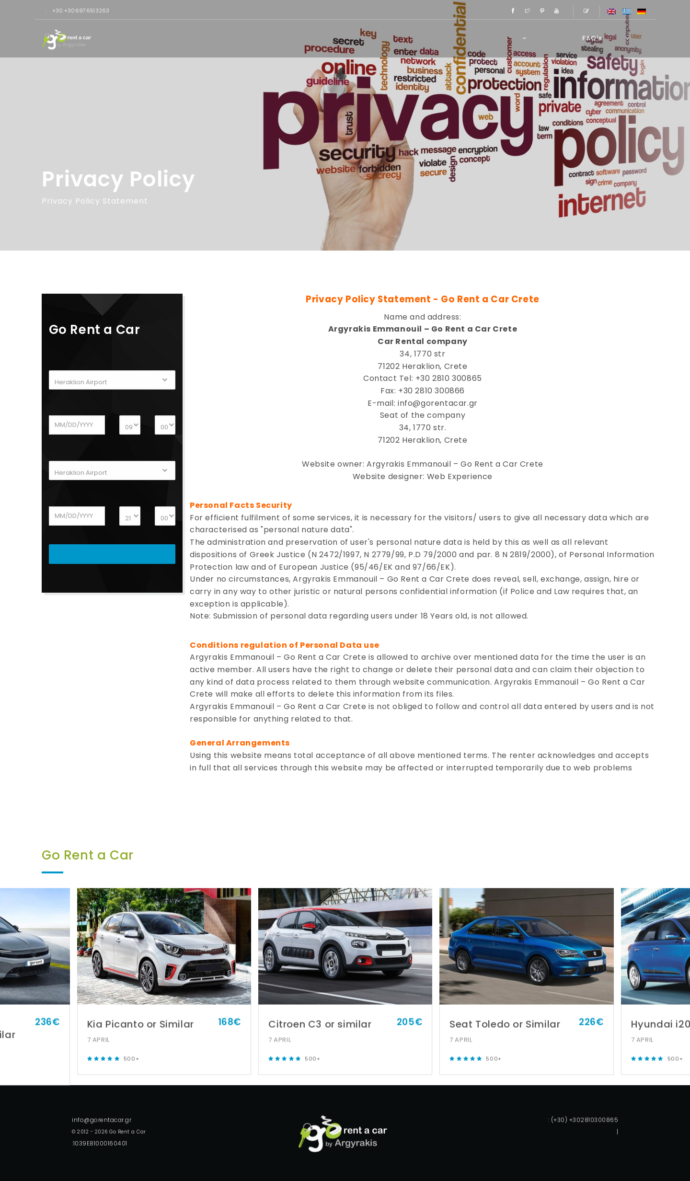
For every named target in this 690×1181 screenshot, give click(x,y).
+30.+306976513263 (81, 10)
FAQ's (592, 38)
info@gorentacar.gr (438, 403)
